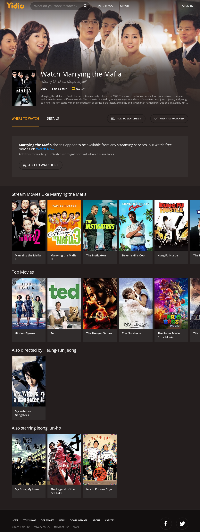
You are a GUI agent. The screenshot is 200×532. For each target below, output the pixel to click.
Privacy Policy (42, 527)
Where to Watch (25, 118)
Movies (125, 6)
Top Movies (47, 520)
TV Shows (105, 6)
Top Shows (29, 520)
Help (62, 520)
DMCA (76, 527)
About (96, 520)
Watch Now (45, 149)
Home (15, 520)
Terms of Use (61, 527)
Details (53, 118)
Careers (109, 520)
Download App (79, 520)
